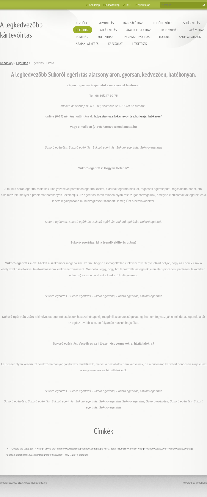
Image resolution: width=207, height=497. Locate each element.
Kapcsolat (115, 43)
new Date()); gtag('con (76, 455)
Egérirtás (82, 30)
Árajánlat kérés (87, 43)
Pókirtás (82, 37)
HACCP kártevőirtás (136, 37)
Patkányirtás (108, 30)
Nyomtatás (144, 4)
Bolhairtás (105, 37)
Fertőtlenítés (162, 23)
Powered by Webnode (194, 482)
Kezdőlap (82, 23)
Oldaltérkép (112, 4)
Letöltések (139, 43)
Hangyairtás (169, 30)
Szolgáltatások (190, 37)
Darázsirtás (196, 30)
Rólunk (164, 37)
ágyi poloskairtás (138, 30)
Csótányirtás (191, 23)
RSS (128, 4)
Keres (203, 5)
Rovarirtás (106, 23)
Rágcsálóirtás (133, 23)
